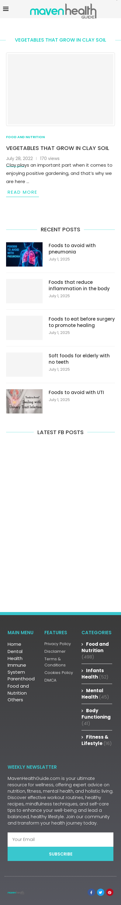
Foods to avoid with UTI (76, 392)
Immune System (17, 668)
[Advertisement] (60, 527)
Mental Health (95, 693)
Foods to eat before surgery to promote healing (82, 322)
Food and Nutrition (18, 689)
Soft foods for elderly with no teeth (79, 358)
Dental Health (15, 655)
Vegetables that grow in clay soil (57, 148)
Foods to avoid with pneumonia (72, 248)
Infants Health (95, 673)
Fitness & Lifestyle (96, 740)
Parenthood (21, 678)
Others (15, 699)
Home (14, 644)
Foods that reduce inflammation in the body (79, 285)
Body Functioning (96, 716)
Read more (22, 192)
